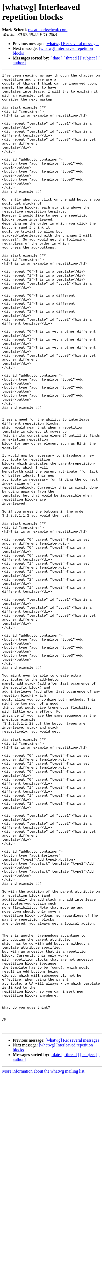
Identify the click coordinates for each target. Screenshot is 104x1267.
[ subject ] (88, 58)
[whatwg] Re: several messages (72, 43)
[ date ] (56, 58)
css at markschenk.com (47, 29)
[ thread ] (71, 58)
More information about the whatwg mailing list (43, 1262)
